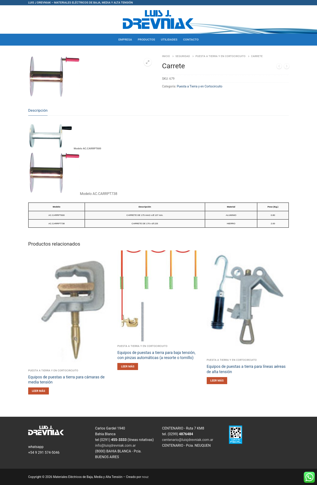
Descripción (38, 110)
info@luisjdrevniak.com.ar (115, 445)
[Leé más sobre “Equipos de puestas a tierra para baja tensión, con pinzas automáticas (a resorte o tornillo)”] (127, 366)
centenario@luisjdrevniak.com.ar (187, 440)
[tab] (38, 111)
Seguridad (182, 56)
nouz (145, 477)
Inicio (166, 56)
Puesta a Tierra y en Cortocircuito (220, 56)
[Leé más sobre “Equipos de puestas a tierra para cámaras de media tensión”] (38, 390)
